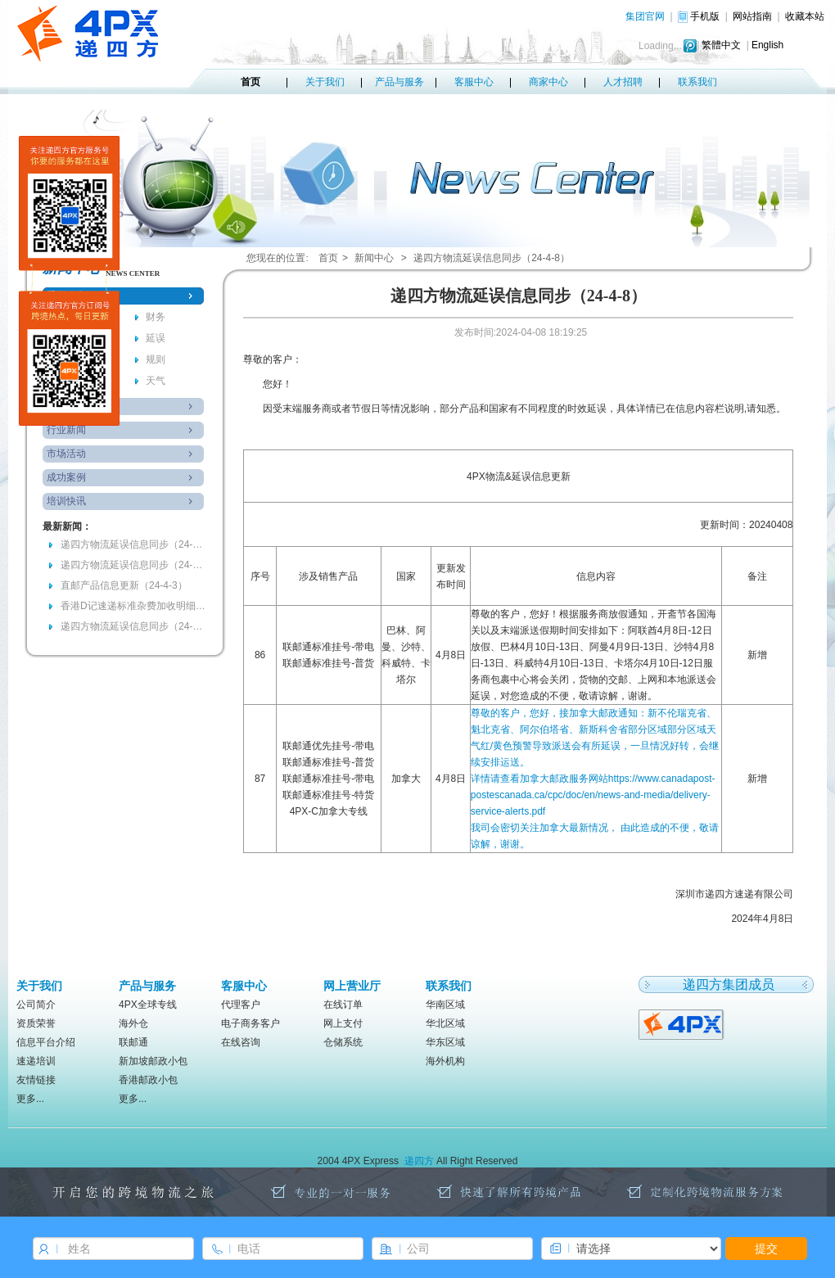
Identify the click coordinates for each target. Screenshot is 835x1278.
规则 (155, 359)
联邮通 (133, 1042)
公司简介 (36, 1004)
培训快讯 (66, 501)
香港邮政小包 (148, 1080)
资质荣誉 (36, 1023)
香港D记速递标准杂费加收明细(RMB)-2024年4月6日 (134, 606)
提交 (766, 1248)
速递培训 (36, 1061)
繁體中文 (721, 45)
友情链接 (36, 1080)
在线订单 (343, 1004)
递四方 (419, 1161)
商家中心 (548, 82)
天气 (155, 380)
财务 (155, 317)
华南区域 (445, 1004)
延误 (155, 338)
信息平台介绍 (45, 1042)
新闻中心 (374, 258)
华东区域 (445, 1042)
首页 (250, 82)
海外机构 (445, 1061)
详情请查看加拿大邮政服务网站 (593, 795)
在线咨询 (240, 1042)
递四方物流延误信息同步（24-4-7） (134, 565)
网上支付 (343, 1023)
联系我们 (697, 82)
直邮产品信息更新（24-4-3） (124, 585)
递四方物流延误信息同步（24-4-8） (134, 544)
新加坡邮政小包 (153, 1061)
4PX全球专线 (148, 1004)
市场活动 (66, 453)
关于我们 (325, 82)
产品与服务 (399, 82)
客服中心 (474, 82)
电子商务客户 (250, 1023)
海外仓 (133, 1023)
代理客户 (240, 1004)
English (767, 45)
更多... (30, 1098)
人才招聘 (623, 82)
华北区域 (445, 1023)
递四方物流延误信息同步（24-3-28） (134, 626)
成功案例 (66, 477)
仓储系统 (343, 1042)
